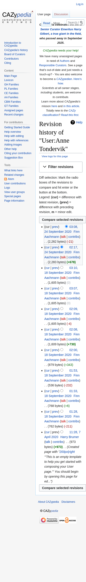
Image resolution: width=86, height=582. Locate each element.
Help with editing (14, 136)
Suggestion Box (13, 157)
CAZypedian (64, 79)
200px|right (67, 452)
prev (55, 227)
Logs (7, 187)
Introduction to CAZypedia (12, 44)
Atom (11, 179)
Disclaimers (68, 501)
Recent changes (13, 114)
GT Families (11, 106)
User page (44, 14)
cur (47, 247)
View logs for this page (55, 156)
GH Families (11, 84)
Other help (10, 149)
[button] (61, 167)
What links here (13, 170)
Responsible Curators (52, 65)
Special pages (12, 196)
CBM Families (12, 101)
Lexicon (8, 80)
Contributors (11, 58)
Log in (79, 4)
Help (79, 122)
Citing (7, 62)
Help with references (16, 140)
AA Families (11, 97)
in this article (71, 106)
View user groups (14, 192)
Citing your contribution (17, 153)
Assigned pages (13, 110)
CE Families (11, 93)
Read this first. (70, 115)
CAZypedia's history (16, 50)
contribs (73, 236)
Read (43, 23)
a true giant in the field (66, 33)
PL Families (11, 88)
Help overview (12, 131)
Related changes (14, 174)
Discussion (61, 14)
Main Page (10, 75)
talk (63, 236)
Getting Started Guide (17, 127)
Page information (14, 200)
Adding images (13, 144)
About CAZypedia (48, 501)
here (54, 106)
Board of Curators (14, 54)
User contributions (15, 183)
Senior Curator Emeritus (56, 29)
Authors (64, 60)
